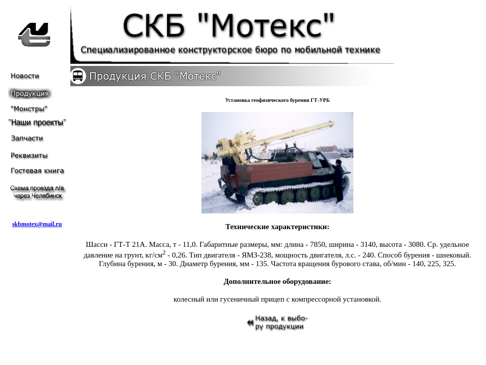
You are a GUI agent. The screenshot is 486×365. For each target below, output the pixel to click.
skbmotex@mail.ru (37, 224)
